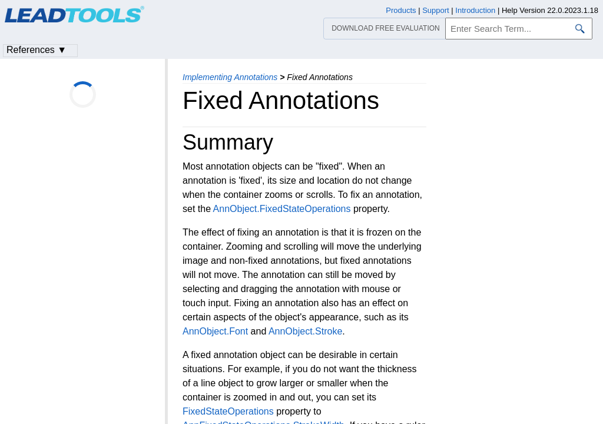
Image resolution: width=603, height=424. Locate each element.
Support (435, 10)
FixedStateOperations (228, 411)
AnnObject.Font (215, 331)
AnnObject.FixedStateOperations (282, 209)
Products (401, 10)
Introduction (475, 10)
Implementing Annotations (230, 77)
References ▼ (36, 50)
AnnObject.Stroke (305, 331)
